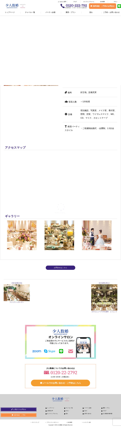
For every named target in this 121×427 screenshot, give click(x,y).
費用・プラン (71, 12)
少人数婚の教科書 (107, 413)
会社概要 (102, 1)
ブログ (75, 1)
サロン (115, 1)
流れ (91, 12)
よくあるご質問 (62, 1)
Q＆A (85, 410)
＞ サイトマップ (34, 422)
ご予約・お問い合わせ (111, 12)
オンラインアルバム (88, 1)
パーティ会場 (50, 12)
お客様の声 (50, 410)
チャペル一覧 (30, 12)
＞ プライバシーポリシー (52, 422)
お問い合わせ (87, 413)
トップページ (10, 12)
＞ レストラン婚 (86, 422)
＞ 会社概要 (69, 422)
